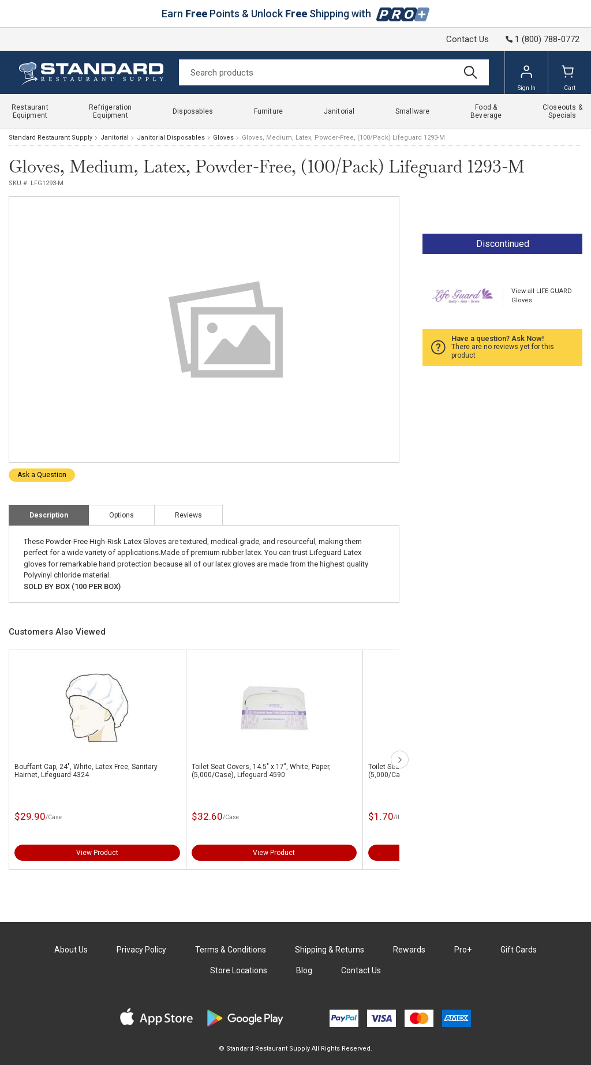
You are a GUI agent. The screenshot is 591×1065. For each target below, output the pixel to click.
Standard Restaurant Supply (50, 137)
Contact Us (467, 39)
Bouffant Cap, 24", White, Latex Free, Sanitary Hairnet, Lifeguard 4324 (86, 771)
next (400, 759)
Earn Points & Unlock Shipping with (296, 13)
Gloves (223, 137)
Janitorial (114, 137)
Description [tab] (48, 515)
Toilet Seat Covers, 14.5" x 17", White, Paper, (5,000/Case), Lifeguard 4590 (261, 771)
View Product (97, 853)
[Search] (334, 72)
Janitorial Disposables (171, 137)
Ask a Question (41, 475)
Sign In (527, 78)
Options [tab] (121, 515)
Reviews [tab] (188, 515)
